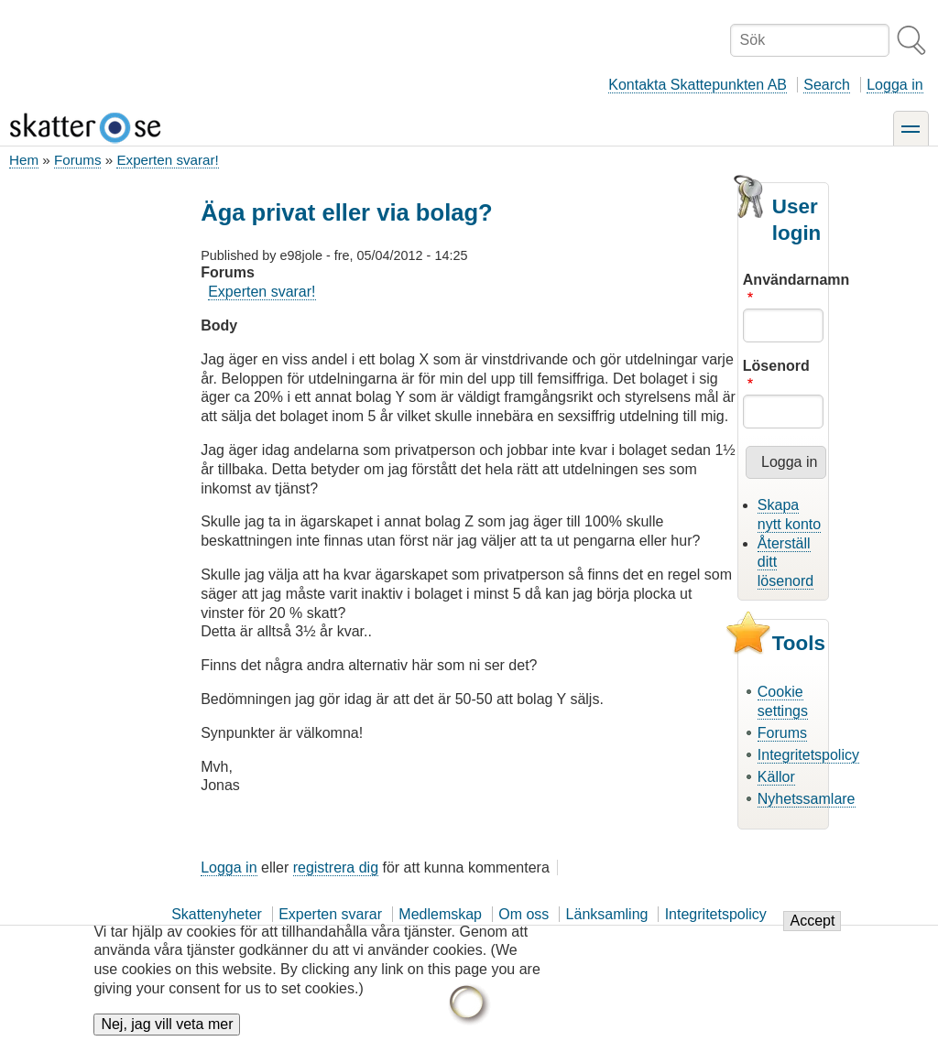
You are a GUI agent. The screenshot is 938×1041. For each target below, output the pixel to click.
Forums (77, 160)
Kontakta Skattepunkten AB (697, 84)
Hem (23, 160)
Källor (776, 777)
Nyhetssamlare (807, 799)
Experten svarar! (167, 160)
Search (826, 84)
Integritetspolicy (808, 755)
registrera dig (335, 867)
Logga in (894, 84)
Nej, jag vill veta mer (167, 1024)
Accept (812, 920)
